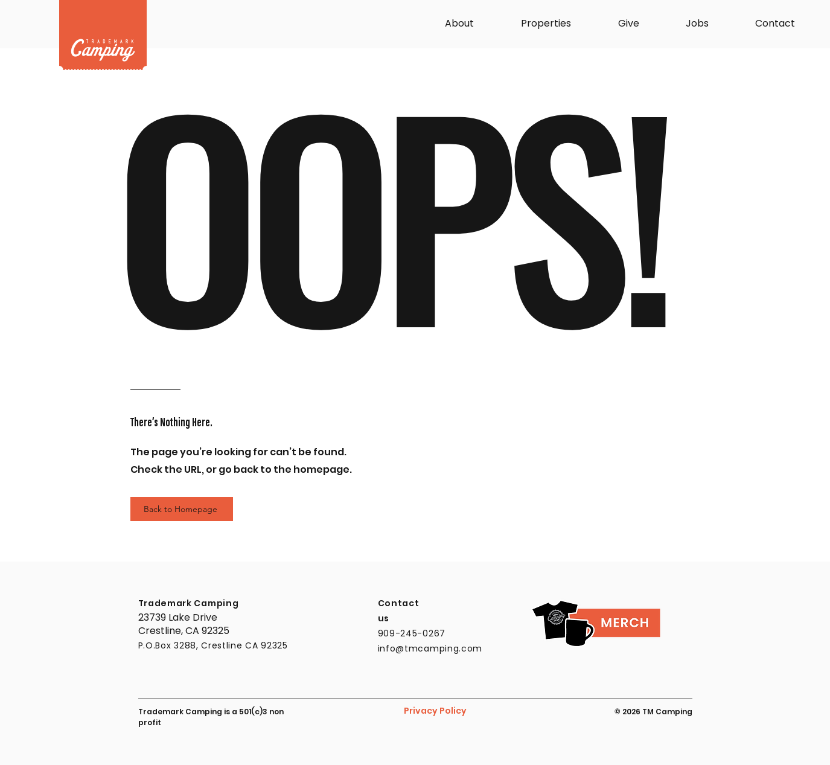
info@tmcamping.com (430, 648)
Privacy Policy (435, 711)
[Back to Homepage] (181, 509)
